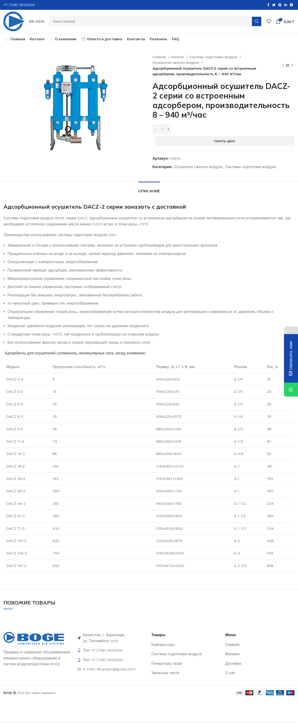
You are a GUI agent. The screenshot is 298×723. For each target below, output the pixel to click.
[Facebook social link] (268, 5)
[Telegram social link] (291, 5)
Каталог (178, 58)
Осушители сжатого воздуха (176, 63)
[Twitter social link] (274, 5)
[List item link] (112, 651)
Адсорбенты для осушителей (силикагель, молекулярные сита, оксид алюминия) (75, 354)
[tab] (149, 190)
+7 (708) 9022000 (19, 5)
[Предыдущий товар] (283, 66)
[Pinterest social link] (280, 5)
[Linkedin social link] (285, 5)
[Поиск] (156, 22)
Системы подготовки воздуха (214, 58)
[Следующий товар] (292, 66)
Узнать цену (224, 142)
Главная (159, 58)
